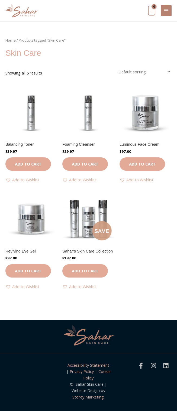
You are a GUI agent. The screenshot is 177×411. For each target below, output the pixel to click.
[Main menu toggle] (166, 10)
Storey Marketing (88, 397)
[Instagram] (153, 366)
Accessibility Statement (88, 365)
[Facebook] (141, 366)
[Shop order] (143, 71)
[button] (22, 180)
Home (10, 40)
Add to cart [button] (28, 164)
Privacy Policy (82, 371)
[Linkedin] (166, 366)
